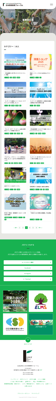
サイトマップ (35, 393)
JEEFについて (24, 379)
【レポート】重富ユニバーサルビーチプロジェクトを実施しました (15, 102)
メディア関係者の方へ (28, 384)
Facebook (27, 268)
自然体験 (18, 77)
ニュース (37, 77)
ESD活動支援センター (8, 217)
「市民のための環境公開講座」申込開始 (40, 213)
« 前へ (16, 228)
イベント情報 (7, 77)
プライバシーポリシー (24, 393)
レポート (6, 105)
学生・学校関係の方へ (39, 381)
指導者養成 (16, 163)
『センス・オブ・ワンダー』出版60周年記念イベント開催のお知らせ (15, 130)
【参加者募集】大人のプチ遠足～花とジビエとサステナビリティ (40, 130)
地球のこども (40, 384)
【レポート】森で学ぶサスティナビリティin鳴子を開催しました (40, 157)
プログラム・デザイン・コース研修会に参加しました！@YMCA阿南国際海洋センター (15, 158)
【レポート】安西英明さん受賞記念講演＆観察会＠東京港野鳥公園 (40, 102)
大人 (11, 77)
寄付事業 (14, 77)
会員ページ (49, 384)
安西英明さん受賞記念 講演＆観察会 (39, 186)
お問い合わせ (28, 386)
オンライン (37, 189)
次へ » (40, 228)
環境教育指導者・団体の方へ (12, 384)
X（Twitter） (27, 279)
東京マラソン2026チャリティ (12, 186)
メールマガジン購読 (27, 262)
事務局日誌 (13, 12)
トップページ (5, 12)
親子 (20, 105)
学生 (12, 163)
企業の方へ (28, 381)
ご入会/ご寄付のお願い (17, 381)
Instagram (27, 273)
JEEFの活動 (32, 379)
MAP (41, 370)
